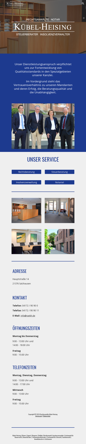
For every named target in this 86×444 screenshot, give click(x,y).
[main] (43, 77)
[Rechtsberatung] (26, 171)
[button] (3, 3)
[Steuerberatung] (59, 171)
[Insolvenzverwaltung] (26, 182)
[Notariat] (59, 182)
